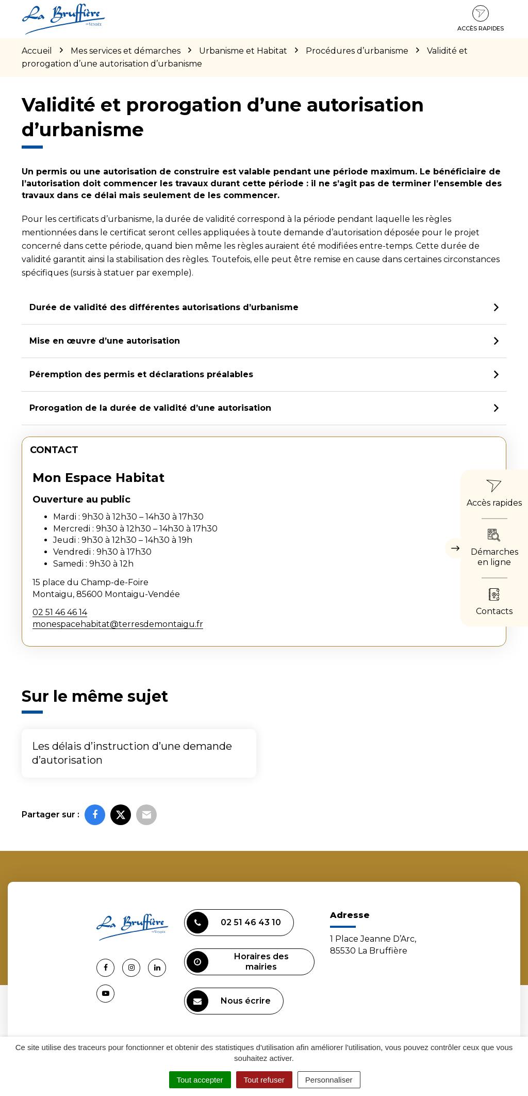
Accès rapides (480, 18)
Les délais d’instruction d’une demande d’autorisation (132, 753)
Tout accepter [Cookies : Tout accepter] (200, 1079)
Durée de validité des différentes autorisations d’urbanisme (164, 307)
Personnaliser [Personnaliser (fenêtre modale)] (329, 1079)
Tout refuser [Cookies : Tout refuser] (264, 1079)
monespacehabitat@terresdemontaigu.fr (117, 624)
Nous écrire (229, 1001)
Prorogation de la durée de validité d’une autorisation (150, 408)
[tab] (264, 308)
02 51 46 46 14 (59, 612)
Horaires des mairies (238, 962)
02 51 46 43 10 (234, 922)
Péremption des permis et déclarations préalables (141, 374)
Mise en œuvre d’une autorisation (104, 341)
